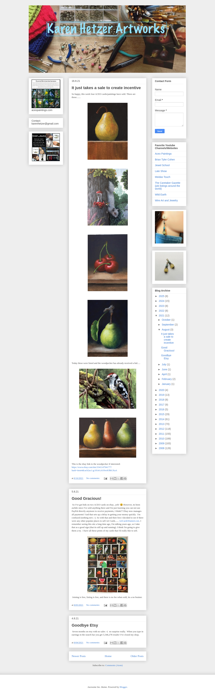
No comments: (93, 478)
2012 (162, 428)
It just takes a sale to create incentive (106, 88)
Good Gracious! (86, 498)
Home (108, 656)
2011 (162, 433)
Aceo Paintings (163, 153)
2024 (162, 301)
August (166, 329)
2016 (162, 409)
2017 (162, 404)
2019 (162, 394)
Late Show (161, 171)
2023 (162, 305)
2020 (162, 390)
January (166, 384)
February (167, 379)
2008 (162, 448)
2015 (162, 414)
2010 (162, 438)
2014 (162, 419)
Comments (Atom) (114, 665)
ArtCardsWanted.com (129, 521)
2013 (162, 424)
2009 (162, 443)
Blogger (123, 687)
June (165, 369)
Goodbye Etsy (85, 625)
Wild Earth (161, 194)
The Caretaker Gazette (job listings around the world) (167, 185)
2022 (162, 310)
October (166, 319)
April (164, 374)
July (164, 364)
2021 (162, 315)
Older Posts (137, 656)
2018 (162, 399)
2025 (162, 296)
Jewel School (162, 165)
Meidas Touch (162, 177)
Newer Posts (79, 656)
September (168, 324)
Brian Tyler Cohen (165, 159)
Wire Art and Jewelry (166, 200)
